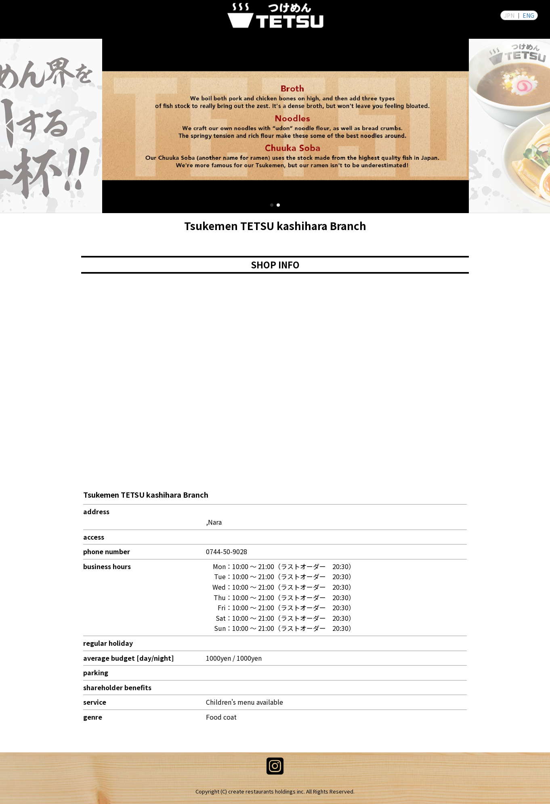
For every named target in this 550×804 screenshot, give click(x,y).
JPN (509, 15)
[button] (9, 126)
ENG (528, 15)
